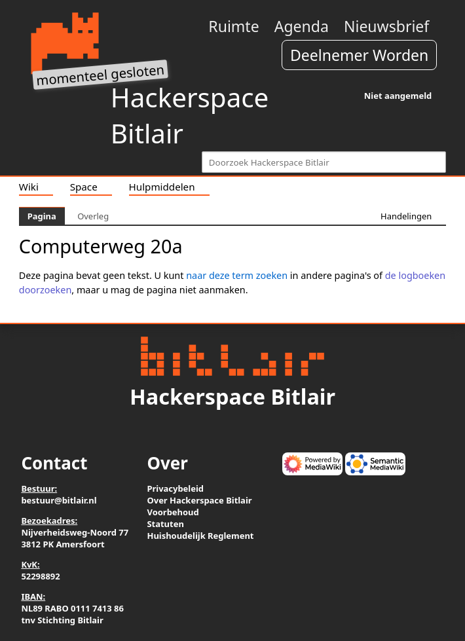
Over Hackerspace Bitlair (199, 500)
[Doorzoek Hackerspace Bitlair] (324, 162)
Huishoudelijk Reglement (200, 535)
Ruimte (233, 26)
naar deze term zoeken (237, 275)
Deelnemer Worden (359, 55)
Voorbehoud (172, 512)
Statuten (165, 524)
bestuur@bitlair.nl (58, 500)
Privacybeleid (175, 488)
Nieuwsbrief (386, 26)
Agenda (301, 26)
